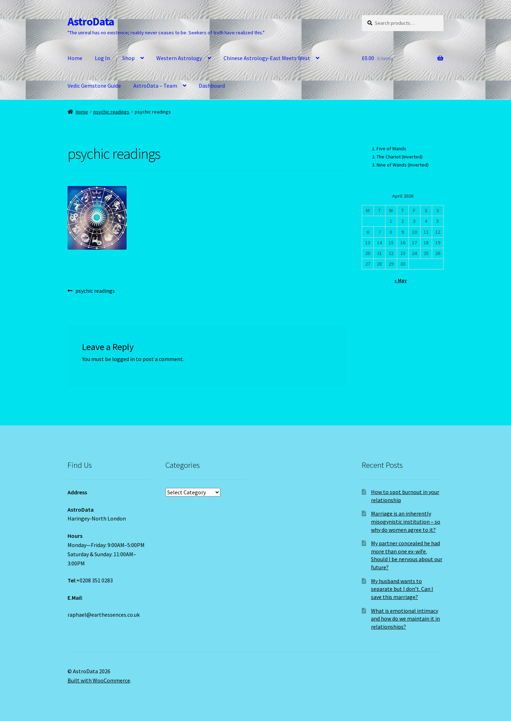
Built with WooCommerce (99, 680)
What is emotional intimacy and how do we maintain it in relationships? (405, 618)
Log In (102, 58)
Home (75, 58)
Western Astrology (179, 58)
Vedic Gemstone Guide (94, 85)
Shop (128, 58)
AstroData (91, 21)
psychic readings (111, 112)
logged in (123, 358)
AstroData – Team (155, 85)
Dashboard (212, 85)
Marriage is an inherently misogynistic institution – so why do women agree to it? (405, 521)
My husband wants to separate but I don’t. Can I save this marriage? (402, 588)
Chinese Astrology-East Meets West (266, 58)
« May (400, 280)
